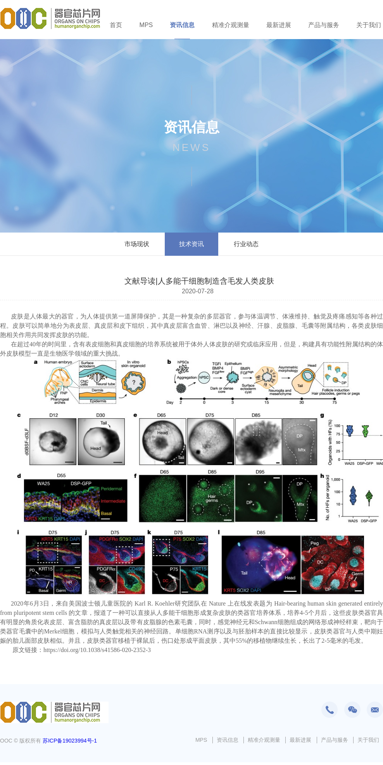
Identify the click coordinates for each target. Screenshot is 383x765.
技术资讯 (191, 244)
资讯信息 (182, 25)
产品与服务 (323, 25)
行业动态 (246, 244)
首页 (116, 25)
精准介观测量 (230, 25)
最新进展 (278, 25)
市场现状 (136, 244)
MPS (146, 25)
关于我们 (368, 25)
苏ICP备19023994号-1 (70, 741)
